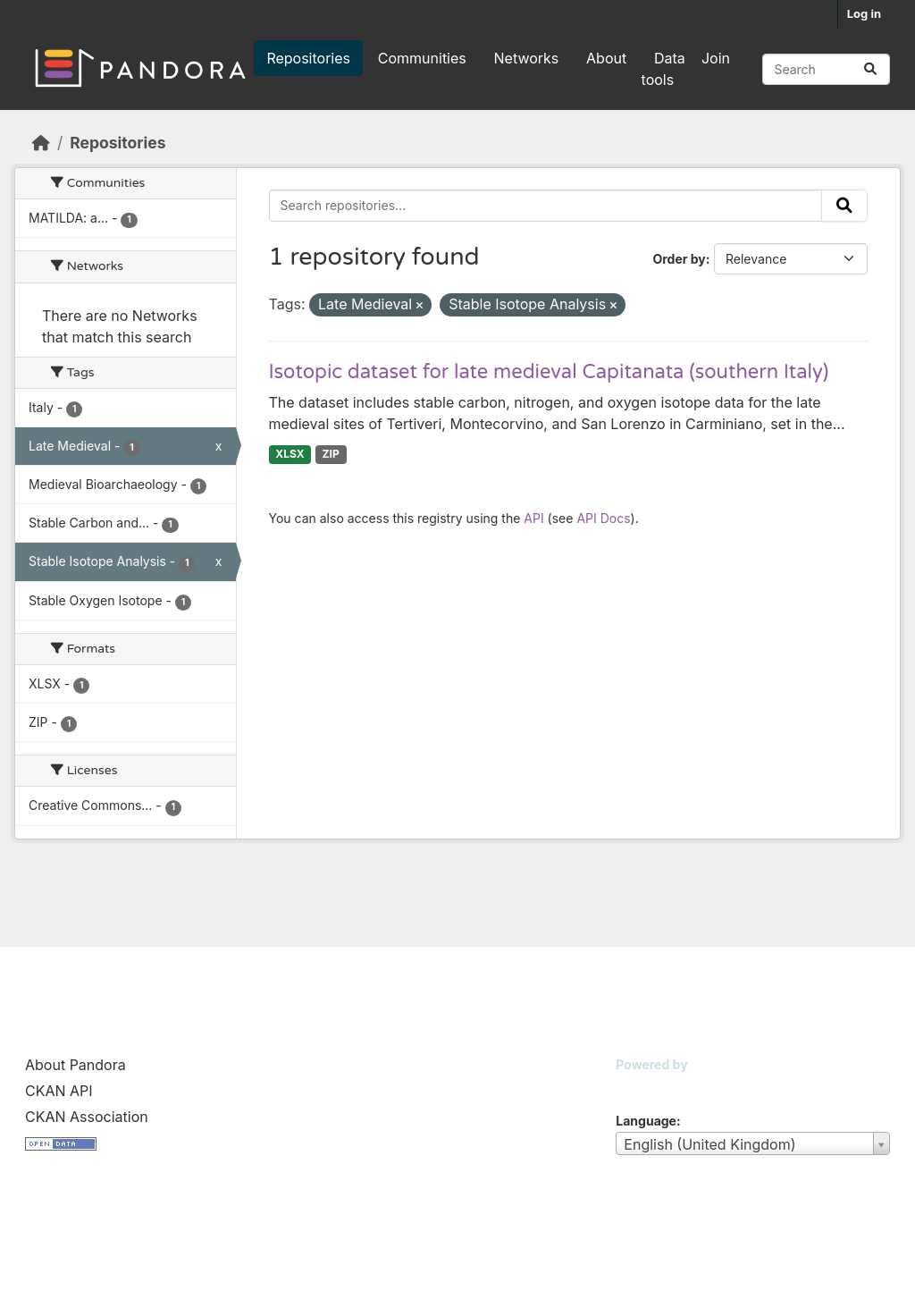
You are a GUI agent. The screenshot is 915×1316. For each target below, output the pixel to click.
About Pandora (75, 1065)
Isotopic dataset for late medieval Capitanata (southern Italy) (549, 372)
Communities (422, 58)
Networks (526, 58)
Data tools (663, 69)
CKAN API (59, 1091)
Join (715, 58)
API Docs (603, 518)
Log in (864, 13)
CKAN (646, 1086)
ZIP (331, 453)
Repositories (308, 58)
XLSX (289, 453)
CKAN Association (86, 1117)
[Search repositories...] (826, 69)
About (606, 58)
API (533, 518)
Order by (678, 258)
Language (646, 1120)
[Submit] (870, 69)
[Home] (41, 142)
